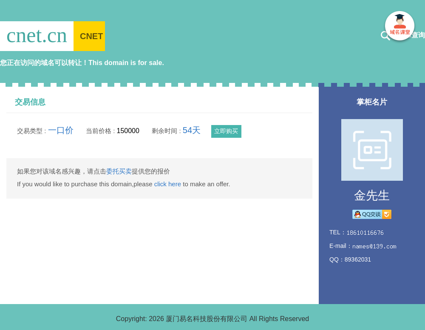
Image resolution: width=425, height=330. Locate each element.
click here (167, 184)
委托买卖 (119, 171)
